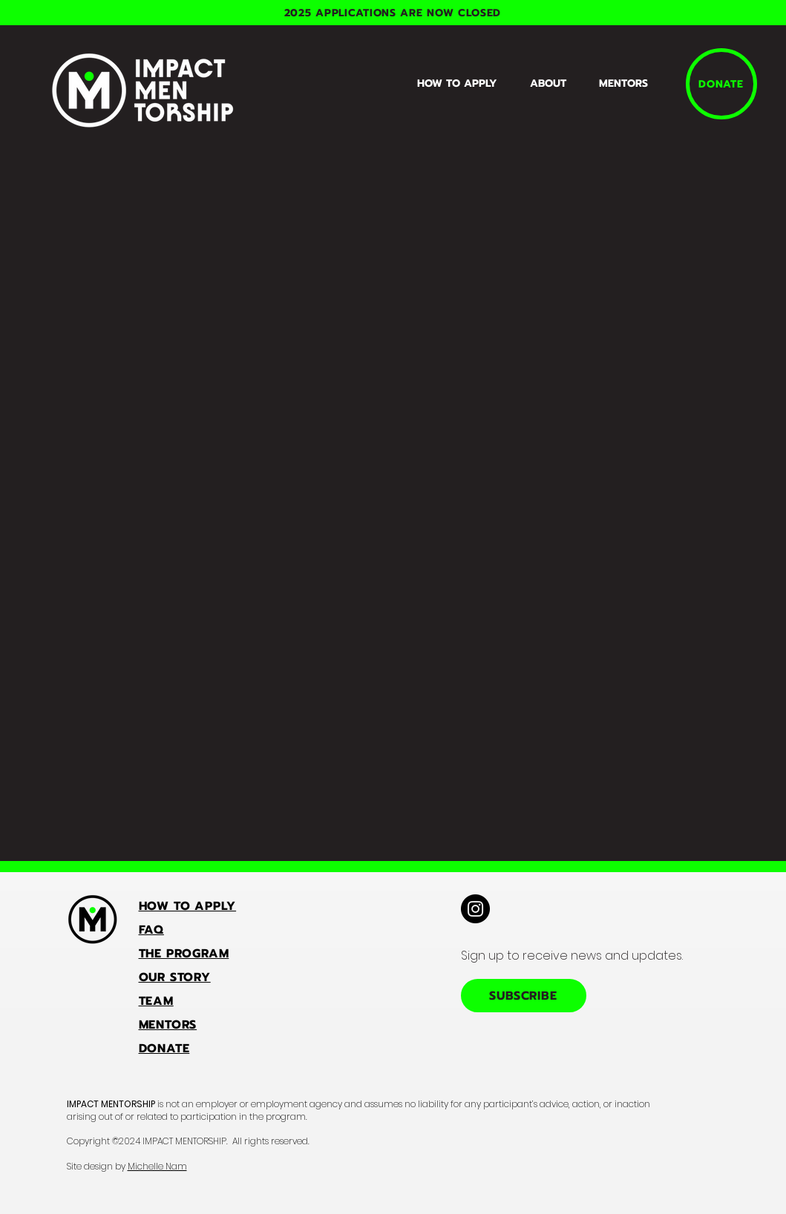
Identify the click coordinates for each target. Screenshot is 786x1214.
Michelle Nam (157, 1166)
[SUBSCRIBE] (523, 995)
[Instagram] (475, 908)
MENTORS (168, 1025)
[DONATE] (721, 83)
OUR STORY (175, 977)
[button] (553, 83)
